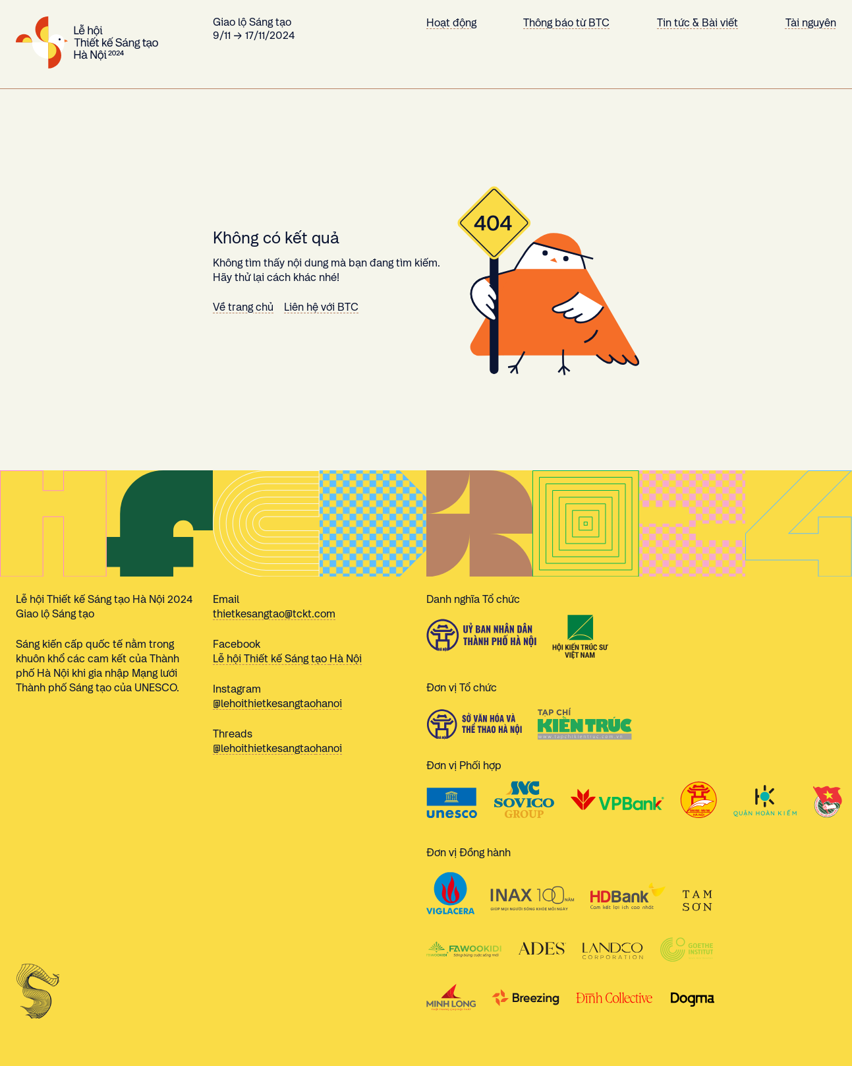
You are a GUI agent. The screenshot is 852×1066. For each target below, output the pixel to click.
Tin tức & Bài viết (697, 22)
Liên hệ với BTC (321, 307)
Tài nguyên (810, 22)
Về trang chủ (243, 307)
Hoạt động (451, 22)
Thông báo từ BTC (566, 22)
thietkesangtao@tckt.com (274, 613)
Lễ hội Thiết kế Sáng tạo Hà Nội (287, 658)
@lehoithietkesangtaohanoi (277, 703)
